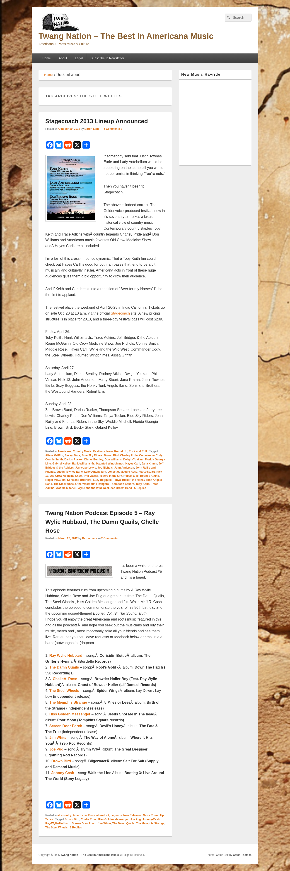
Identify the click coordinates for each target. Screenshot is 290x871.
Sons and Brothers (79, 479)
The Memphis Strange (68, 702)
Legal (79, 58)
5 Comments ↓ (113, 128)
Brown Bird (111, 455)
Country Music (82, 451)
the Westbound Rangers (93, 484)
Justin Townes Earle (70, 471)
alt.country (64, 815)
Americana (64, 451)
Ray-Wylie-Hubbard (57, 823)
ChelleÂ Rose (65, 679)
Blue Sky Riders (92, 455)
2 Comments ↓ (110, 538)
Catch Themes (242, 855)
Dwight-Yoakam (133, 459)
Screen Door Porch (65, 726)
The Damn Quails (64, 667)
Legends (116, 815)
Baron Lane (92, 128)
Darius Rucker (73, 459)
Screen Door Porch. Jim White (91, 823)
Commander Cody (150, 455)
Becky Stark (72, 455)
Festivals (99, 451)
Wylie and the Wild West (93, 488)
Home (46, 58)
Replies (140, 488)
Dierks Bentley (93, 459)
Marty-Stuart (147, 471)
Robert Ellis (131, 475)
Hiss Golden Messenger (70, 714)
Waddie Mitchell (66, 488)
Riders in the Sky (111, 475)
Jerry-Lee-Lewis (85, 467)
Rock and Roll (138, 451)
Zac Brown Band (121, 488)
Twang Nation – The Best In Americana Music (126, 36)
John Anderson (124, 467)
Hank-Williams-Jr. (83, 463)
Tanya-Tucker (121, 479)
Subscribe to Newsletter (107, 58)
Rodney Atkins (149, 475)
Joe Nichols (105, 467)
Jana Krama (149, 463)
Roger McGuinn (55, 479)
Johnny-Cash (151, 819)
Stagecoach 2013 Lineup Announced (96, 121)
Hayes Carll (132, 463)
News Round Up (116, 451)
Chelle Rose (89, 819)
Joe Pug (135, 819)
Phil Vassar (91, 475)
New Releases (132, 815)
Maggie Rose (129, 471)
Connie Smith (54, 459)
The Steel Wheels (65, 484)
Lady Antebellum (95, 471)
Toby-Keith (143, 484)
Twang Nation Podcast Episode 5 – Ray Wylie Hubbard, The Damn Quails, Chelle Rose (102, 522)
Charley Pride (129, 455)
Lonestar (113, 471)
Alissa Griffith (54, 455)
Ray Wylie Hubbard (65, 655)
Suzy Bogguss (102, 479)
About (63, 58)
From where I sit (98, 815)
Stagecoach (120, 313)
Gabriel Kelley (61, 463)
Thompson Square (122, 484)
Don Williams (113, 459)
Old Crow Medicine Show (66, 475)
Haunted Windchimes (110, 463)
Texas (49, 819)
